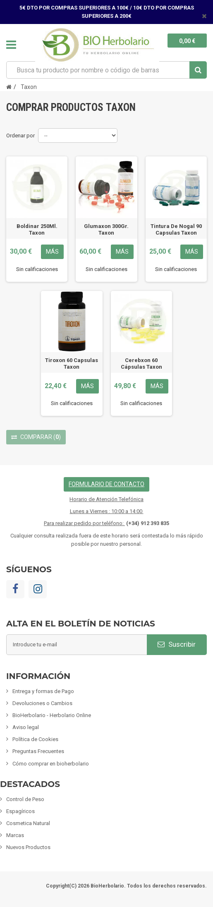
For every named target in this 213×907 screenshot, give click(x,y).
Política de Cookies (35, 739)
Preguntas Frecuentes (38, 751)
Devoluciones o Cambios (42, 703)
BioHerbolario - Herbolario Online (51, 715)
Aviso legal (25, 727)
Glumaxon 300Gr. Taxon (106, 229)
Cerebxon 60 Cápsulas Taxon (141, 363)
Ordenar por (20, 135)
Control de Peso (25, 799)
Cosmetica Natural (28, 823)
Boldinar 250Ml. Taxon (37, 229)
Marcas (15, 835)
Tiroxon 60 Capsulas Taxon (71, 363)
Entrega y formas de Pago (43, 691)
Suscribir (177, 644)
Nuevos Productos (28, 847)
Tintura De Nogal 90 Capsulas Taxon (176, 229)
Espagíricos (20, 811)
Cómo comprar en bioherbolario (50, 764)
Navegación (11, 44)
